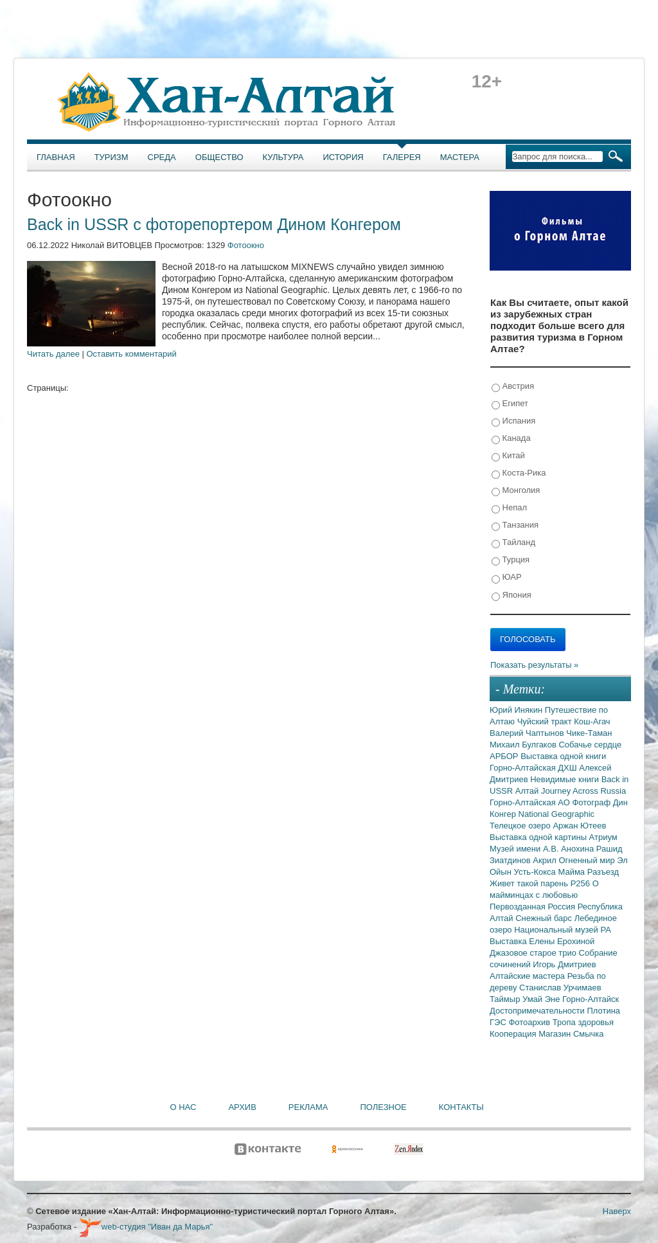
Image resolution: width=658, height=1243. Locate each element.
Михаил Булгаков (524, 744)
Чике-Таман (589, 733)
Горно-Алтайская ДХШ (534, 768)
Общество (219, 157)
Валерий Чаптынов (528, 733)
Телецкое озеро (521, 825)
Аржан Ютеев (579, 825)
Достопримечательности (538, 1010)
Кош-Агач (592, 721)
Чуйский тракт (545, 721)
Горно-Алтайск (590, 999)
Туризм (111, 157)
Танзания (515, 525)
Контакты (461, 1107)
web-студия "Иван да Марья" (146, 1226)
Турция (510, 560)
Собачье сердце (589, 744)
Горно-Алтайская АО (531, 802)
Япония (511, 595)
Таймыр (506, 999)
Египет (510, 403)
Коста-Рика (519, 473)
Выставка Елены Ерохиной (542, 941)
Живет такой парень (530, 883)
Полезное (383, 1107)
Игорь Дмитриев (564, 964)
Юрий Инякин (517, 710)
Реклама (308, 1107)
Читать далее (53, 354)
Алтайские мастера (528, 976)
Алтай (528, 791)
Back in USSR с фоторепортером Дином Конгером (214, 224)
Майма (572, 872)
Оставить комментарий (132, 354)
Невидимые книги (565, 779)
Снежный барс (544, 918)
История (343, 157)
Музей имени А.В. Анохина (543, 849)
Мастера (459, 157)
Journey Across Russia (583, 791)
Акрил (545, 860)
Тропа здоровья (583, 1022)
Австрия (513, 386)
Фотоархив (530, 1022)
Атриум (603, 837)
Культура (283, 157)
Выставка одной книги (563, 756)
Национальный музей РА (562, 929)
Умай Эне (542, 999)
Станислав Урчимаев (560, 987)
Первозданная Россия (534, 906)
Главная (56, 157)
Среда (162, 157)
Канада (511, 438)
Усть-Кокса (536, 872)
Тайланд (513, 542)
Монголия (516, 490)
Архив (242, 1107)
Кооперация (514, 1034)
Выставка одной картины (539, 837)
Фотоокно (245, 245)
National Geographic (557, 814)
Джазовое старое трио (534, 953)
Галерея (402, 157)
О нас (183, 1107)
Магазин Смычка (570, 1034)
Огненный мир (587, 860)
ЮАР (507, 577)
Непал (509, 508)
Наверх (617, 1211)
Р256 (581, 883)
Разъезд (603, 872)
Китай (508, 456)
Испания (513, 421)
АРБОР (505, 756)
